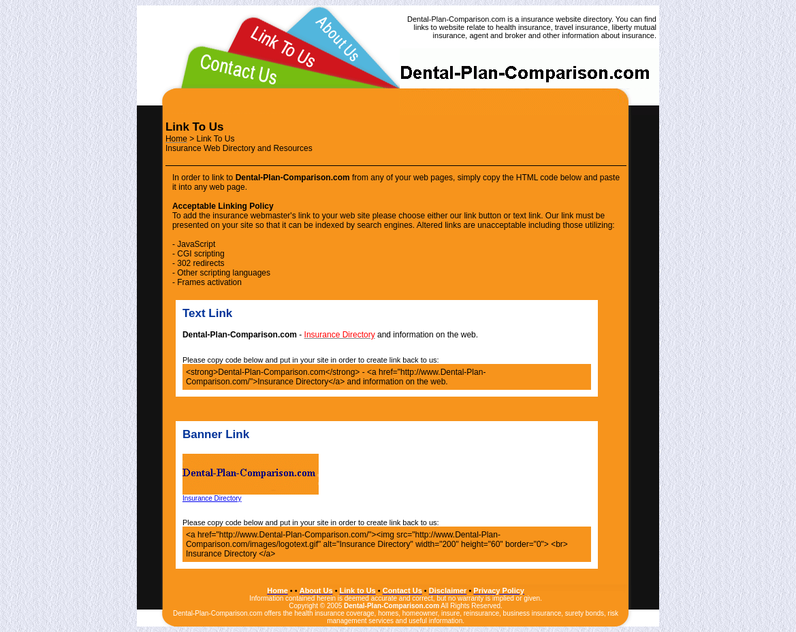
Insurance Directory (250, 495)
